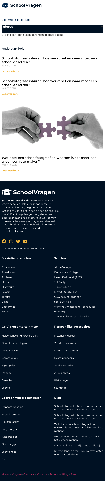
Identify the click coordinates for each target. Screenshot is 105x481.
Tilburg (6, 296)
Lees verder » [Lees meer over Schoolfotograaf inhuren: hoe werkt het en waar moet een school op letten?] (10, 71)
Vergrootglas (10, 429)
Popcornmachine (12, 406)
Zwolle (6, 311)
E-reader (7, 380)
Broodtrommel (11, 414)
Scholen (55, 474)
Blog (57, 398)
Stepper (6, 459)
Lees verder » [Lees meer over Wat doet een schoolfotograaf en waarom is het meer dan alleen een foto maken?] (10, 170)
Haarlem (7, 282)
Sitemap (76, 474)
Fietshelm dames (65, 335)
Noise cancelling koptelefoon (20, 335)
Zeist (5, 301)
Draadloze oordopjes (14, 343)
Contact (42, 474)
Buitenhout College (66, 272)
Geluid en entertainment (20, 326)
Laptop (6, 387)
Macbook (7, 372)
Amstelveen (9, 267)
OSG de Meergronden (67, 296)
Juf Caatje (60, 282)
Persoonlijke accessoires (72, 326)
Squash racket (10, 421)
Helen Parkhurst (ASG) (68, 277)
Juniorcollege (62, 287)
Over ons (29, 474)
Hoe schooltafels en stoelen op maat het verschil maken (76, 438)
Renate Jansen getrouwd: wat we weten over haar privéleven (78, 452)
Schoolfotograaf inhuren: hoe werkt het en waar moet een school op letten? (49, 60)
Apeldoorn (8, 272)
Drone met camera (66, 350)
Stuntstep (60, 387)
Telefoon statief (63, 365)
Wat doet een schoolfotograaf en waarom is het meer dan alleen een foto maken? (49, 160)
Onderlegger (10, 444)
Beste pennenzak (64, 358)
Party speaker (10, 350)
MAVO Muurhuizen (65, 292)
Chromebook (10, 358)
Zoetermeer (9, 306)
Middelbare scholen (16, 258)
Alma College (62, 267)
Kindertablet (9, 436)
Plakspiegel (61, 380)
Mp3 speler (8, 365)
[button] (102, 26)
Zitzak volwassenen (66, 343)
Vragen (16, 474)
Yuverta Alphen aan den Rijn (71, 316)
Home (5, 474)
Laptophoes (9, 451)
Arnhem (7, 277)
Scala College (62, 301)
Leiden (6, 292)
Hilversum (8, 287)
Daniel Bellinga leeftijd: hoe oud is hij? (77, 445)
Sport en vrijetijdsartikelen (21, 398)
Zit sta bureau (62, 372)
